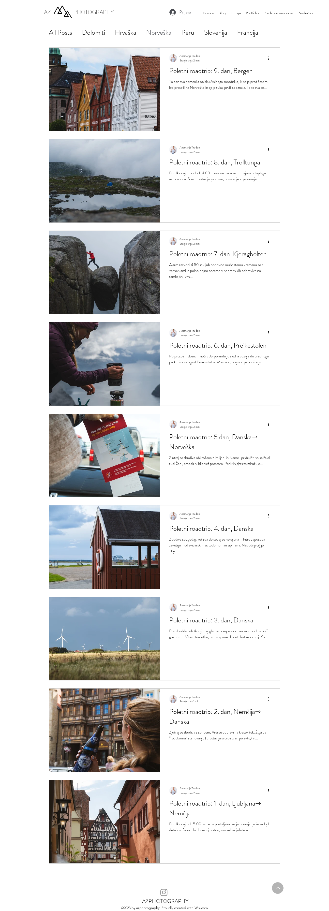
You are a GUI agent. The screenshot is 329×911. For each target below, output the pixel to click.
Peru (187, 32)
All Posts (60, 32)
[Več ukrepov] (270, 58)
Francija (247, 32)
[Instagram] (164, 892)
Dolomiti (93, 32)
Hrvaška (125, 32)
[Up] (278, 888)
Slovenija (215, 32)
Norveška (158, 32)
